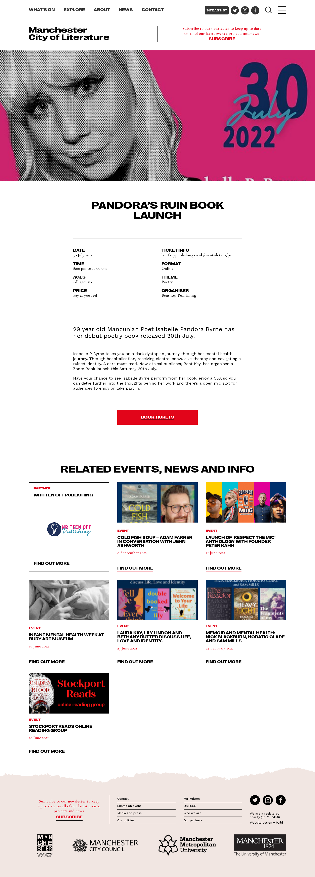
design (267, 822)
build (279, 822)
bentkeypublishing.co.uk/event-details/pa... (198, 254)
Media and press (129, 813)
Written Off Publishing (63, 494)
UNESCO (190, 806)
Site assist (216, 10)
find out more (52, 563)
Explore (74, 9)
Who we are (192, 813)
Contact (153, 9)
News (126, 9)
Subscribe (222, 38)
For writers (192, 798)
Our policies (125, 820)
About (102, 9)
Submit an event (129, 806)
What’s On (42, 9)
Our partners (193, 820)
